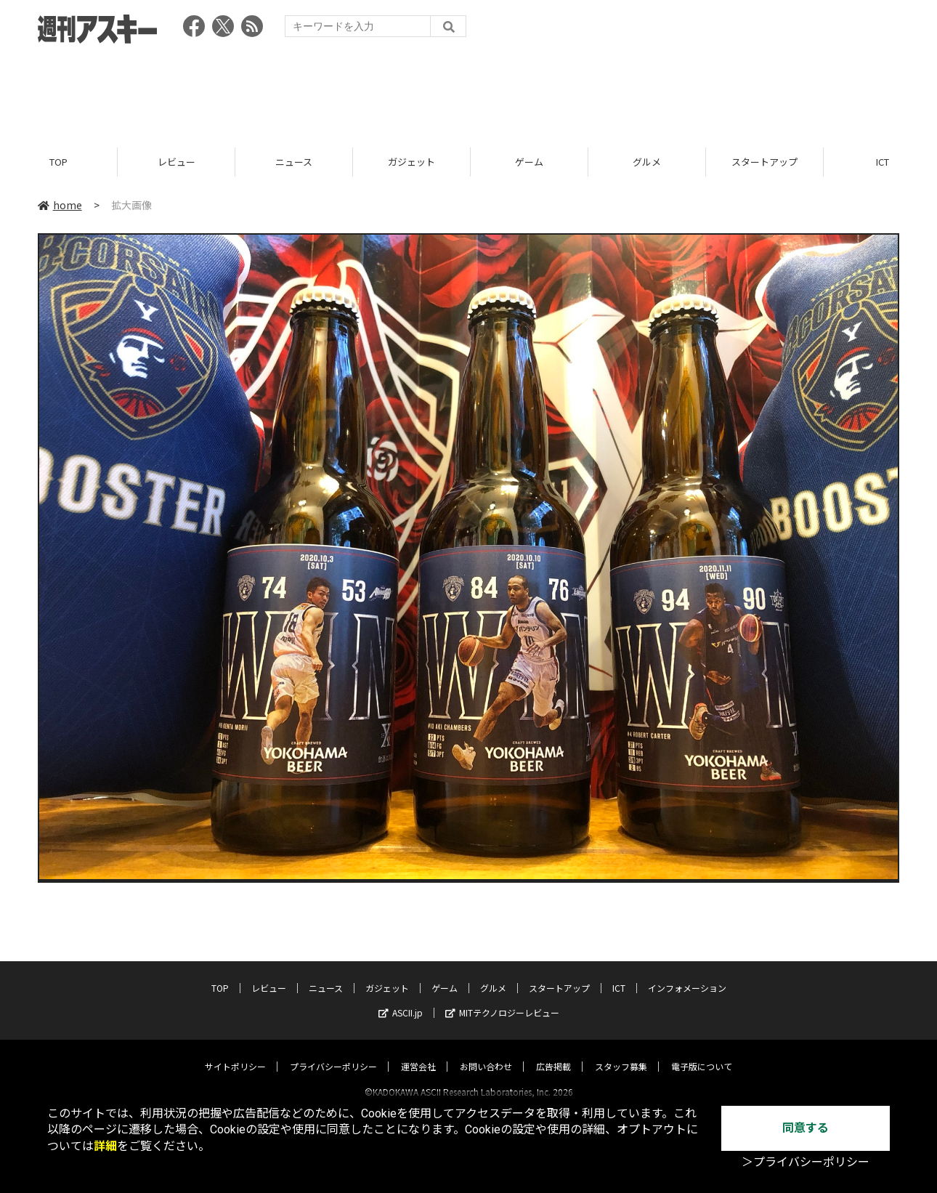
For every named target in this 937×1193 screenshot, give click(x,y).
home (60, 205)
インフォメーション (687, 974)
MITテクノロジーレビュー (502, 999)
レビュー (176, 162)
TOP (58, 162)
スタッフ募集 (621, 1053)
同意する (805, 1128)
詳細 (105, 1146)
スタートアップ (764, 162)
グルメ (647, 162)
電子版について (701, 1053)
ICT (618, 974)
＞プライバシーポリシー (805, 1162)
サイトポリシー (235, 1053)
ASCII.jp (400, 999)
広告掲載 (553, 1053)
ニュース (293, 162)
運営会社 (418, 1053)
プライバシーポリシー (333, 1053)
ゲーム (529, 162)
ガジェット (411, 162)
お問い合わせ (486, 1053)
